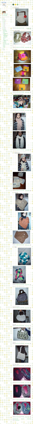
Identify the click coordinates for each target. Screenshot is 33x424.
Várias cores (16, 192)
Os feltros (16, 49)
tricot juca (3, 2)
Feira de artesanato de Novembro (19, 94)
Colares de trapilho (17, 30)
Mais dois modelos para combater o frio (20, 112)
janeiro (4, 29)
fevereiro (4, 28)
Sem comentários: (28, 47)
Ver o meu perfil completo (4, 15)
